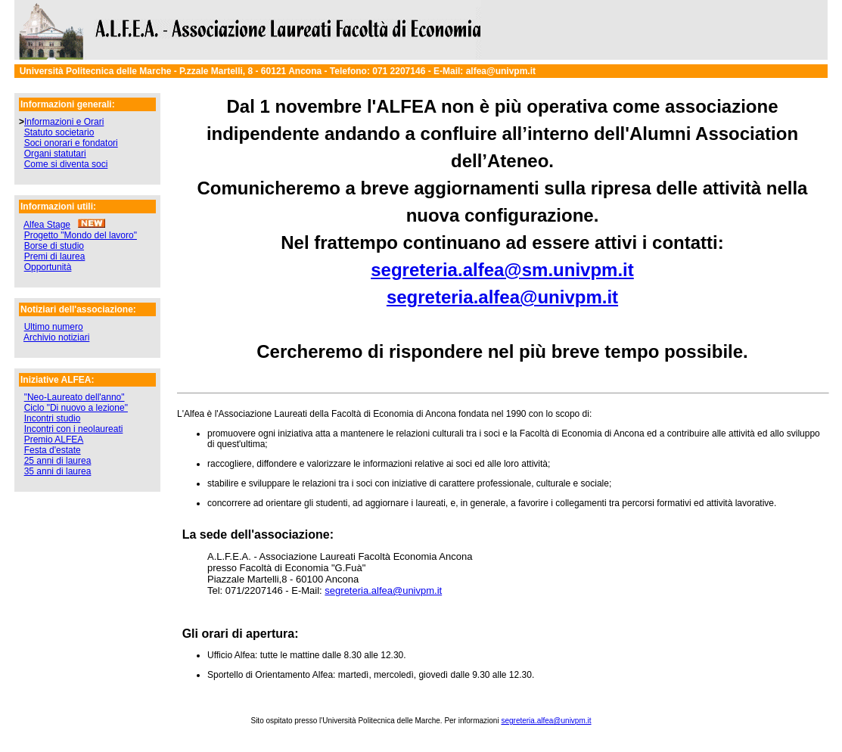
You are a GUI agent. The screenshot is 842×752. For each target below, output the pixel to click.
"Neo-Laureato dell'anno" (74, 397)
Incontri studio (52, 418)
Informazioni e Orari (64, 122)
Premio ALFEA (54, 439)
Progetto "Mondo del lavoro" (80, 235)
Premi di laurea (54, 256)
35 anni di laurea (58, 471)
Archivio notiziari (56, 337)
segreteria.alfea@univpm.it (502, 297)
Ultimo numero (53, 327)
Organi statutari (55, 153)
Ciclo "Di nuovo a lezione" (76, 407)
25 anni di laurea (58, 460)
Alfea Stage (46, 224)
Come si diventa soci (66, 164)
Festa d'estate (52, 450)
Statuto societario (59, 132)
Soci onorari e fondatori (71, 143)
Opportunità (48, 267)
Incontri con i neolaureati (73, 429)
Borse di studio (54, 246)
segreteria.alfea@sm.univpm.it (502, 269)
